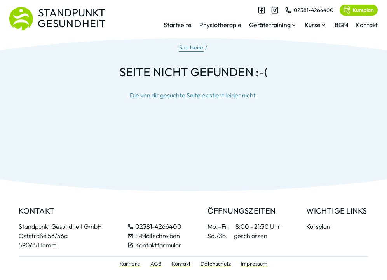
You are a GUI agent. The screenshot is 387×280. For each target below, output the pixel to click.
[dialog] (271, 21)
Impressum (254, 263)
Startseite (191, 47)
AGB (156, 263)
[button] (273, 26)
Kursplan (318, 226)
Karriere (130, 263)
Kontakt (181, 263)
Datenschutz (215, 263)
